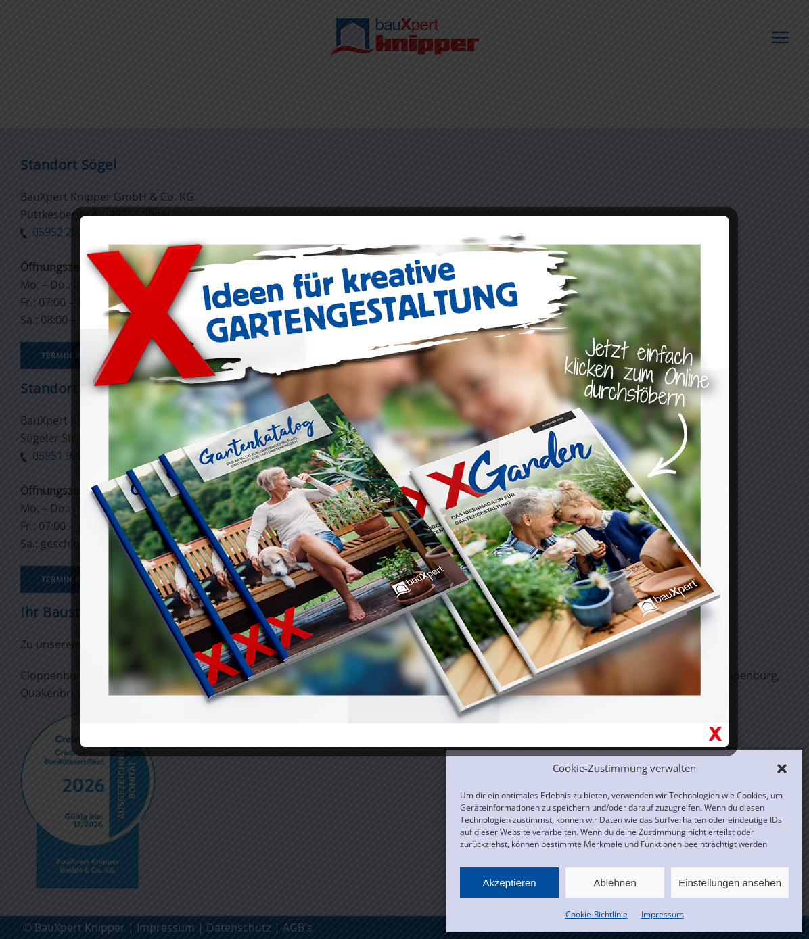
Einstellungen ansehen (729, 882)
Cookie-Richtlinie (596, 914)
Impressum (662, 914)
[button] (782, 768)
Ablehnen (614, 882)
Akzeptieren (509, 882)
